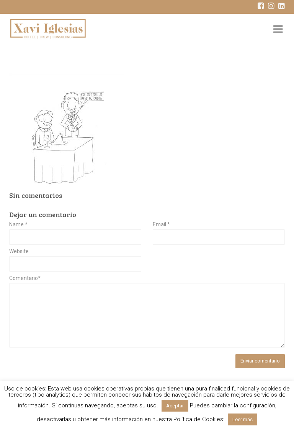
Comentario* (25, 278)
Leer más (242, 419)
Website (19, 251)
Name (18, 224)
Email (161, 224)
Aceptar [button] (175, 406)
